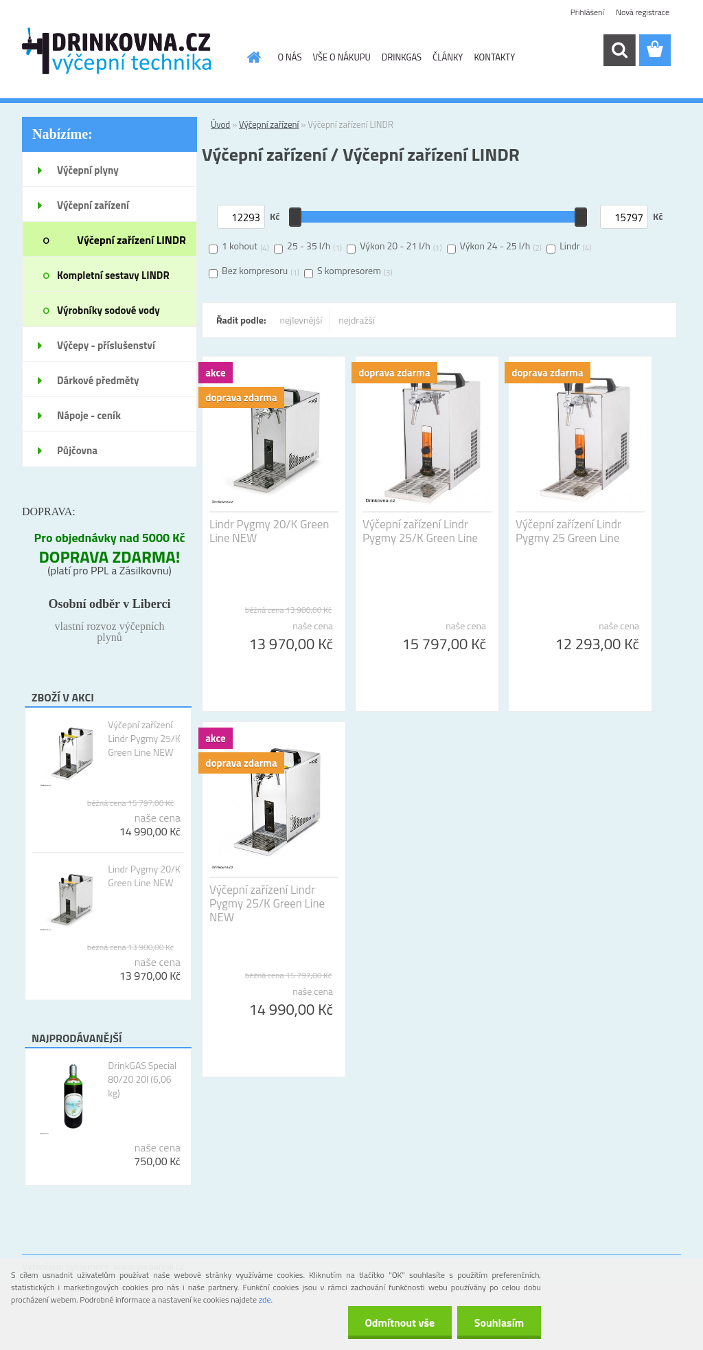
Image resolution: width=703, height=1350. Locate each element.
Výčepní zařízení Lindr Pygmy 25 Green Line (568, 531)
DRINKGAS (402, 57)
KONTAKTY (494, 57)
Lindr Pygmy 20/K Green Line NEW (144, 876)
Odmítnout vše (400, 1322)
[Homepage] (252, 57)
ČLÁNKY (448, 57)
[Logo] (116, 50)
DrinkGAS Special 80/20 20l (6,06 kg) (142, 1079)
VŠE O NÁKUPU (341, 57)
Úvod (220, 124)
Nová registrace (642, 12)
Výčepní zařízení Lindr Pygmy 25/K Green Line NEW (144, 738)
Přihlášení (587, 12)
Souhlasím (499, 1322)
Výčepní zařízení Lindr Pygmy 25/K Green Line (420, 531)
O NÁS (290, 57)
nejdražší (356, 320)
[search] (619, 50)
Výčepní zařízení (269, 124)
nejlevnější (301, 320)
